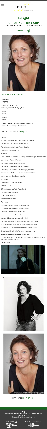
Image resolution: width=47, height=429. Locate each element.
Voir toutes (23, 398)
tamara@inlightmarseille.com (23, 417)
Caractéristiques (15, 132)
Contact (19, 31)
